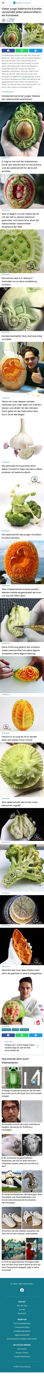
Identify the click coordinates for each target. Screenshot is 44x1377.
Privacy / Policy (22, 1353)
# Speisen (24, 1029)
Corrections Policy (22, 1327)
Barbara (12, 19)
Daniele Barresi (27, 76)
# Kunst (15, 1029)
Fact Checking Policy (22, 1323)
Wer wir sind (22, 1306)
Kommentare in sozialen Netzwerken (22, 1339)
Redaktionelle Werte (22, 1331)
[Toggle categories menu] (3, 3)
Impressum (22, 1349)
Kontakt (22, 1309)
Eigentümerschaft (22, 1335)
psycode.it (22, 1313)
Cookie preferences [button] (22, 1356)
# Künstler (6, 1029)
